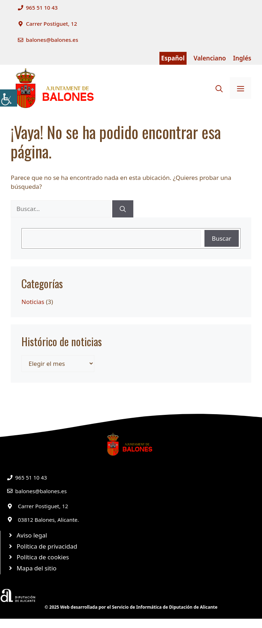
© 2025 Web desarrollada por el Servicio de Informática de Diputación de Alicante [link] (131, 607)
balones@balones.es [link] (52, 39)
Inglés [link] (242, 58)
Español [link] (173, 58)
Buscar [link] (221, 238)
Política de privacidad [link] (47, 546)
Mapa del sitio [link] (37, 568)
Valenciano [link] (210, 58)
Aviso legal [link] (32, 535)
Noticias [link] (32, 302)
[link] (8, 98)
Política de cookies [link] (43, 557)
